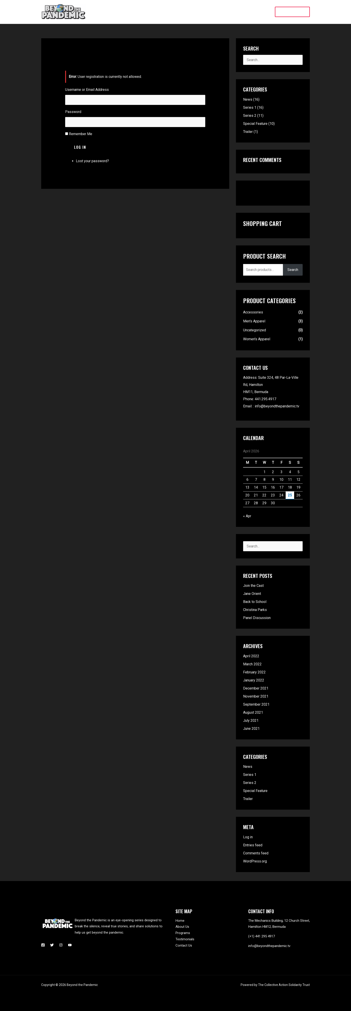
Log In (80, 147)
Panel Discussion (257, 618)
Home (180, 921)
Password (73, 112)
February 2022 (254, 672)
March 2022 (252, 664)
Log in (248, 837)
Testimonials (185, 939)
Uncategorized (254, 330)
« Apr (247, 516)
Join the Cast (253, 585)
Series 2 (249, 115)
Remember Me (80, 134)
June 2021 (251, 728)
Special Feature (255, 123)
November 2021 (255, 696)
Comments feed (255, 853)
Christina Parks (255, 610)
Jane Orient (252, 594)
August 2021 (253, 712)
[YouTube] (70, 945)
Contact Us (184, 945)
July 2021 (251, 720)
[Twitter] (52, 945)
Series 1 (249, 107)
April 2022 (251, 656)
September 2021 (256, 704)
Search (292, 270)
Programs (183, 933)
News (247, 99)
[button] (292, 12)
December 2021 (255, 688)
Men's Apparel (254, 321)
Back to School (254, 602)
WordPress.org (255, 861)
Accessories (253, 312)
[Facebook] (43, 945)
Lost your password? (92, 161)
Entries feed (252, 845)
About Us (182, 927)
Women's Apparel (256, 339)
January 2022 (253, 680)
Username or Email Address (87, 89)
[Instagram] (61, 945)
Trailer (248, 132)
